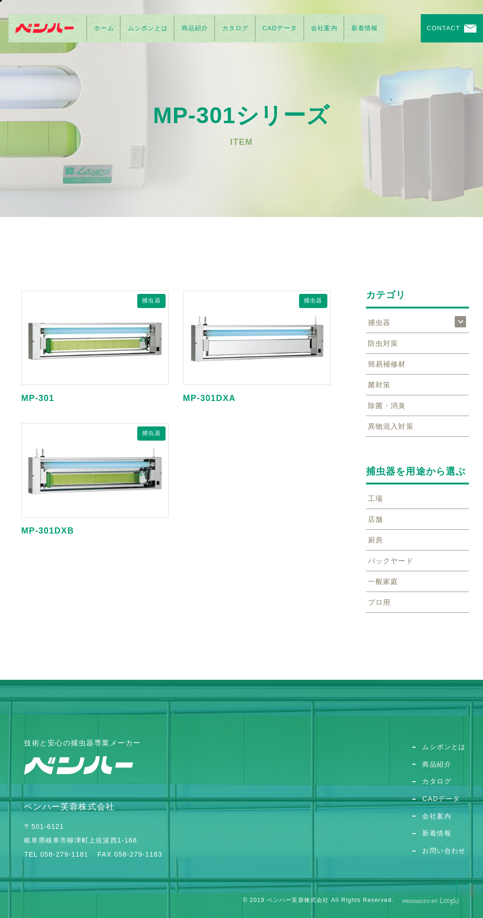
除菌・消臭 (387, 405)
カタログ (235, 28)
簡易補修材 (387, 364)
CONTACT (443, 28)
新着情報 (364, 28)
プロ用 (379, 602)
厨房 (375, 540)
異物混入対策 (391, 426)
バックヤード (391, 561)
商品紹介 (195, 28)
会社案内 (324, 28)
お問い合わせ (444, 850)
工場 (375, 498)
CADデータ (279, 28)
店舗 (375, 519)
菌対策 (379, 385)
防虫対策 (383, 343)
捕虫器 (151, 300)
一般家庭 (383, 581)
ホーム (104, 28)
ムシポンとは (148, 28)
